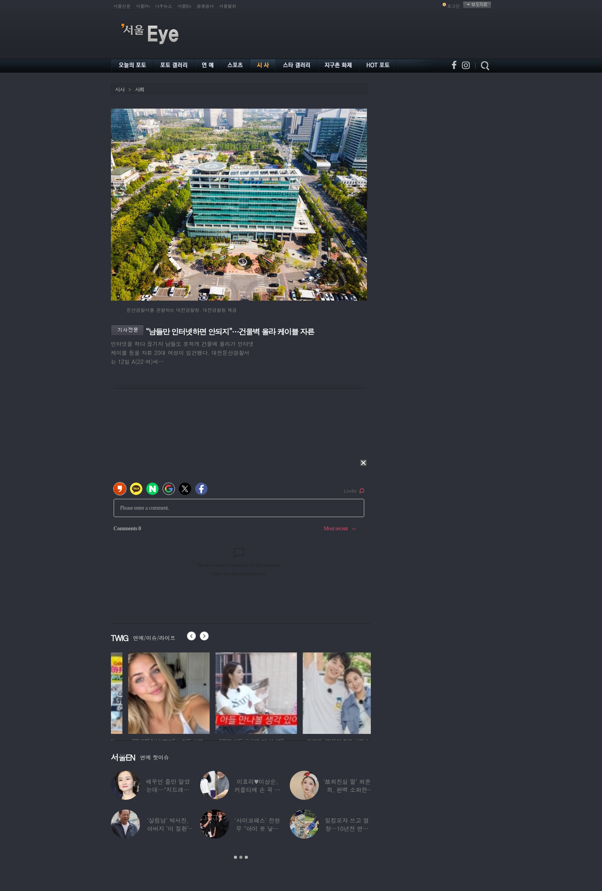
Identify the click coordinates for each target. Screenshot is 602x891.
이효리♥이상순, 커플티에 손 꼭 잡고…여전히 (257, 789)
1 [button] (235, 857)
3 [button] (246, 857)
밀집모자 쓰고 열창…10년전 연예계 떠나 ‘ (347, 828)
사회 (139, 89)
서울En (184, 6)
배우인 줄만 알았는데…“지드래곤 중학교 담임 (167, 789)
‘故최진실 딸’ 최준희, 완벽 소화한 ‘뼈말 (346, 789)
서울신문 (122, 6)
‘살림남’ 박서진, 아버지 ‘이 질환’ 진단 (168, 828)
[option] (149, 692)
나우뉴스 (163, 6)
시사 (120, 89)
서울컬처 (227, 6)
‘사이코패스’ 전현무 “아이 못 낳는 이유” (257, 828)
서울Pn (143, 6)
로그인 (453, 6)
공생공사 (205, 6)
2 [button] (240, 857)
